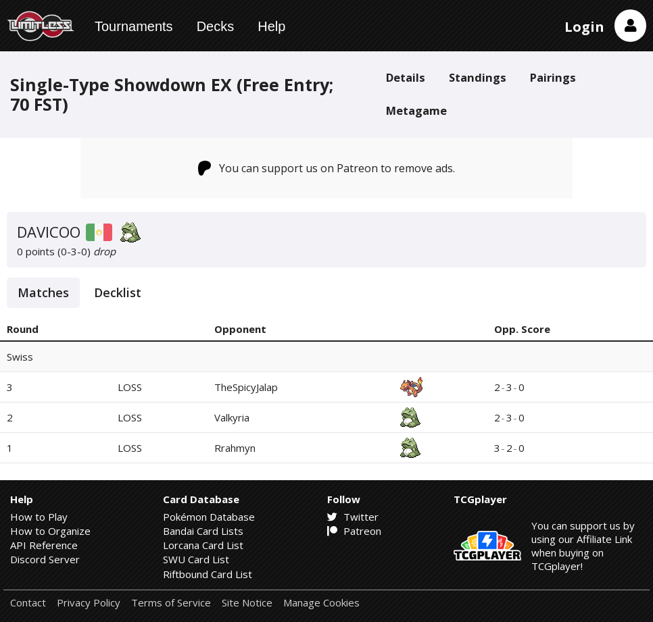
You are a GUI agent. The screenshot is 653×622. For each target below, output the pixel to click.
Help (271, 26)
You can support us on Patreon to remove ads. (327, 168)
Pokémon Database (209, 516)
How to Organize (50, 531)
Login (584, 27)
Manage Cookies (321, 602)
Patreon (354, 531)
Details (405, 77)
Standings (477, 77)
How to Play (39, 516)
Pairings (553, 77)
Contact (28, 602)
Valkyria (231, 417)
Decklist (117, 292)
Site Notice (247, 602)
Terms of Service (171, 602)
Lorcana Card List (203, 545)
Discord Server (45, 559)
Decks (216, 26)
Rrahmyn (235, 448)
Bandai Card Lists (203, 531)
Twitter (353, 516)
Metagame (416, 110)
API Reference (44, 545)
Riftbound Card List (207, 574)
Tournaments (134, 26)
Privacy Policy (88, 602)
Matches (43, 292)
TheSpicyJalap (246, 387)
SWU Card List (196, 559)
